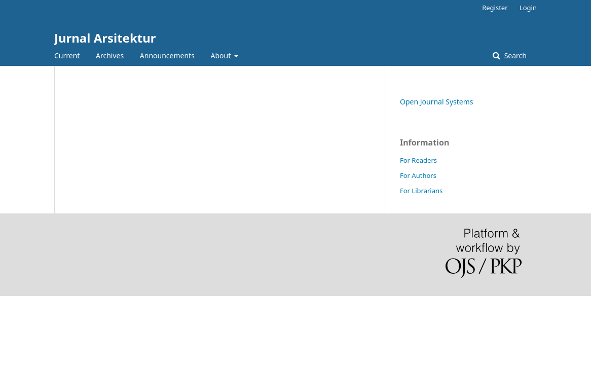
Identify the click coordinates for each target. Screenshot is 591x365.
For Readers (418, 160)
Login (528, 7)
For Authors (418, 175)
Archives (110, 55)
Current (67, 55)
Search (514, 55)
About (222, 55)
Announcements (167, 55)
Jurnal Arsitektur (105, 37)
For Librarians (421, 190)
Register (494, 7)
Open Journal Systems (436, 101)
